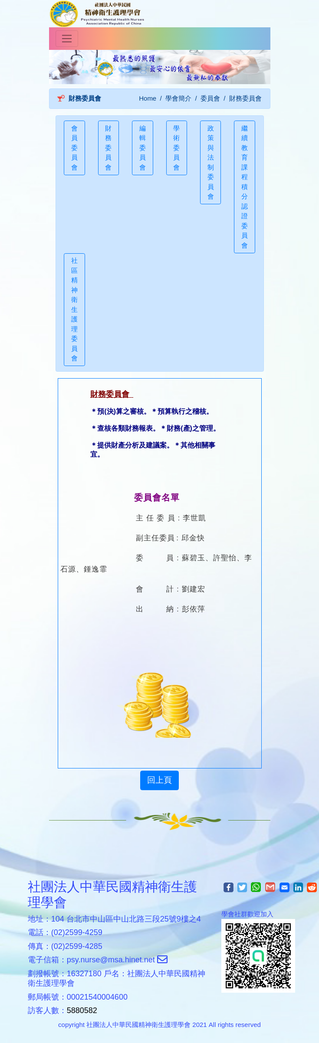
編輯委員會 (142, 147)
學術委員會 (176, 147)
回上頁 (159, 780)
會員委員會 (74, 147)
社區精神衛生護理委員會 (74, 309)
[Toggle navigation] (67, 38)
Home (147, 98)
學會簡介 (178, 98)
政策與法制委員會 (210, 162)
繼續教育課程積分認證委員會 (244, 186)
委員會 (210, 98)
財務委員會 (108, 147)
